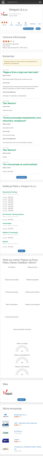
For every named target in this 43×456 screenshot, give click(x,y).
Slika (38, 28)
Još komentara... (21, 177)
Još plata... (21, 251)
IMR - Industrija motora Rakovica (25, 423)
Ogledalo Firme (12, 2)
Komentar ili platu (28, 28)
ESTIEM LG (18, 431)
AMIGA (16, 440)
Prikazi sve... (21, 399)
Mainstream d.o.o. (20, 415)
